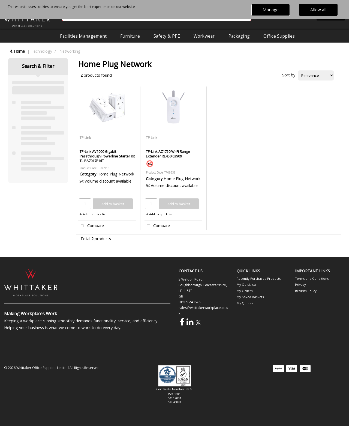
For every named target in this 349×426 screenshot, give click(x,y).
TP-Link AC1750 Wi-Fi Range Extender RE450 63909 (168, 154)
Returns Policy (306, 291)
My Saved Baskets (250, 297)
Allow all (318, 9)
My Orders (245, 291)
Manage (271, 9)
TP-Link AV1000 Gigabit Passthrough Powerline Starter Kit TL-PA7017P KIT (107, 156)
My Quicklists (247, 284)
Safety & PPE (167, 36)
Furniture (130, 36)
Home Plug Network (115, 174)
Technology (41, 51)
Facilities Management (83, 36)
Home (17, 51)
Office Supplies (279, 36)
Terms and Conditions (312, 278)
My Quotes (245, 303)
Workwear (204, 36)
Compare (91, 226)
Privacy (300, 284)
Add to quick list (93, 214)
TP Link (85, 137)
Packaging (239, 36)
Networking (69, 51)
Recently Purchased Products (259, 278)
